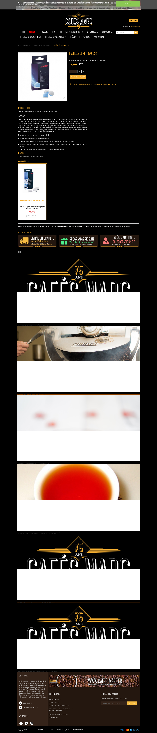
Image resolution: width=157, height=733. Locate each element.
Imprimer (114, 84)
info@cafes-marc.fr (32, 707)
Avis (22, 153)
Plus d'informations (24, 7)
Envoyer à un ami (101, 84)
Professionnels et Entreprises (58, 714)
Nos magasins (53, 717)
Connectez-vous (135, 26)
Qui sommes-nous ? (55, 699)
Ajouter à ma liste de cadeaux (82, 84)
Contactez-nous (54, 702)
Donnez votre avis (26, 232)
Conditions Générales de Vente (59, 705)
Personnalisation (37, 7)
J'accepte (128, 3)
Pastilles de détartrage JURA (32, 200)
